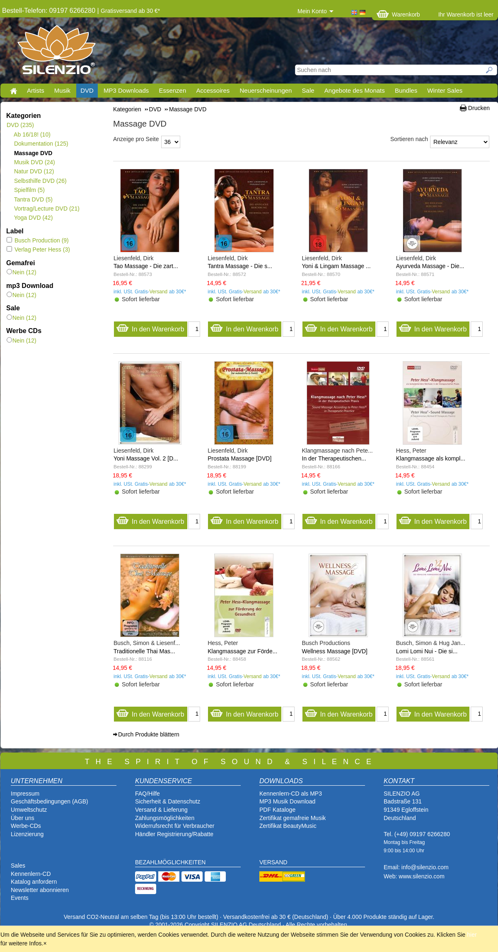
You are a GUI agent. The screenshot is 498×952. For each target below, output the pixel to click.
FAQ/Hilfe (147, 793)
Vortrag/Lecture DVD (47, 208)
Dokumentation (41, 143)
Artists (35, 90)
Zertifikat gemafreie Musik (292, 818)
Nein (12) (21, 272)
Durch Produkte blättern (148, 734)
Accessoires (213, 90)
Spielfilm (29, 190)
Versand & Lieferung (161, 809)
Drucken (479, 108)
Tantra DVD (33, 199)
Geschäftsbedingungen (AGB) (49, 801)
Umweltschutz (29, 809)
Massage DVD (33, 153)
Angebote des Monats (354, 90)
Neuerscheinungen (266, 90)
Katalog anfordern (34, 881)
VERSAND (273, 862)
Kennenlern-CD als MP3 (290, 793)
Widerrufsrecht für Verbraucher (174, 826)
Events (20, 897)
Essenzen (172, 90)
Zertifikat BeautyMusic (288, 826)
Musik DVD (34, 162)
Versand (159, 292)
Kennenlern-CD (31, 873)
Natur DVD (34, 171)
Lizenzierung (27, 834)
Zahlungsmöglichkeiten (164, 818)
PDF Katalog (275, 809)
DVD (87, 90)
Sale (308, 90)
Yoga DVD (33, 217)
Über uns (22, 818)
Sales (18, 865)
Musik (62, 90)
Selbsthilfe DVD (40, 180)
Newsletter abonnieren (40, 890)
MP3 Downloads (126, 90)
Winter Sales (444, 90)
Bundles (406, 90)
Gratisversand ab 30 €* (130, 10)
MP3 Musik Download (287, 801)
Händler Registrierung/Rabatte (174, 834)
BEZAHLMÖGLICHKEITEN (170, 862)
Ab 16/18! (32, 134)
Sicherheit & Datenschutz (167, 801)
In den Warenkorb (150, 327)
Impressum (25, 793)
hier (471, 934)
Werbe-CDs (26, 826)
